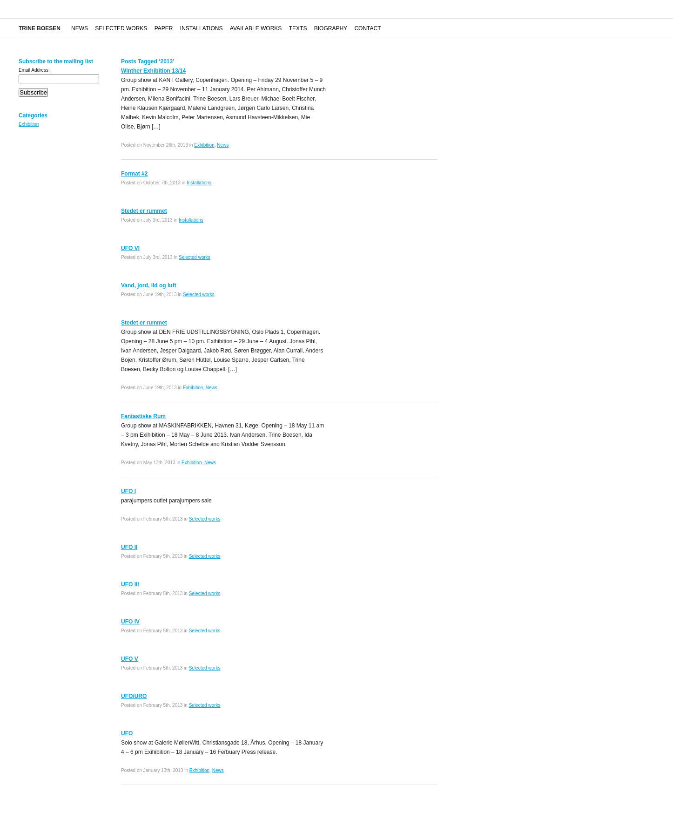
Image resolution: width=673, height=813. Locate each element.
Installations (201, 28)
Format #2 (134, 173)
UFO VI (130, 248)
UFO (127, 733)
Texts (298, 28)
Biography (330, 28)
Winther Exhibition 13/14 (153, 71)
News (79, 28)
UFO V (129, 659)
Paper (164, 28)
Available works (256, 28)
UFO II (129, 547)
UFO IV (130, 621)
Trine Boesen (40, 28)
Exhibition (29, 124)
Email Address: (34, 70)
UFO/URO (134, 696)
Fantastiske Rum (143, 416)
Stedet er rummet (144, 211)
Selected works (121, 28)
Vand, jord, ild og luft (148, 285)
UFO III (130, 584)
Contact (367, 28)
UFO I (128, 491)
